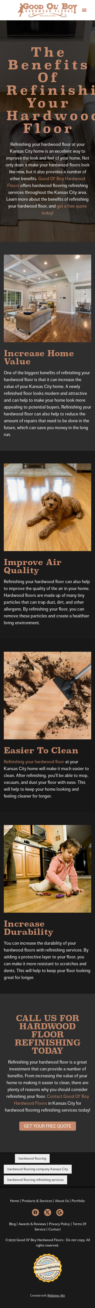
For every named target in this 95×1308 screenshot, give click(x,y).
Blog (12, 1224)
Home (15, 1201)
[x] (47, 1212)
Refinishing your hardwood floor (34, 761)
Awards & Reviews (32, 1224)
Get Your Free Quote (47, 1126)
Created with (47, 1295)
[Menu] (84, 10)
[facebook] (35, 1212)
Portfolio (78, 1201)
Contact (54, 1229)
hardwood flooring (32, 1158)
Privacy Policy (59, 1224)
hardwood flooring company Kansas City (37, 1169)
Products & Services (37, 1201)
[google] (59, 1212)
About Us (62, 1201)
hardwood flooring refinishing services (35, 1180)
